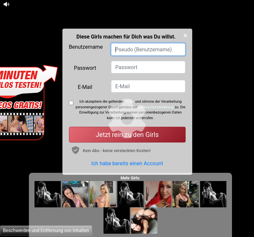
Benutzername (86, 47)
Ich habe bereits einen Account (127, 163)
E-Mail (85, 87)
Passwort (85, 68)
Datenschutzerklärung (155, 107)
